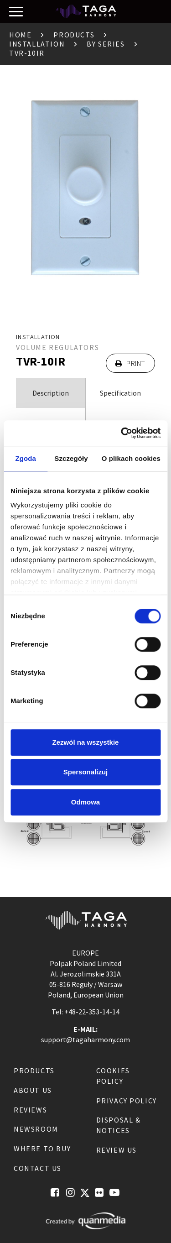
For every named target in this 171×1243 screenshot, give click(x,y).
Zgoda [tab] (25, 458)
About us (33, 1090)
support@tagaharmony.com (85, 1039)
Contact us (38, 1168)
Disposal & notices (118, 1125)
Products (73, 34)
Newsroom (36, 1128)
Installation (37, 43)
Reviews (30, 1109)
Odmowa (85, 802)
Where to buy (42, 1148)
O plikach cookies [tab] (131, 458)
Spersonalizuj (85, 772)
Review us (116, 1149)
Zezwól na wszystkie (85, 742)
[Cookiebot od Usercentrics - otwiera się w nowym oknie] (122, 433)
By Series (105, 43)
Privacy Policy (126, 1100)
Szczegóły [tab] (71, 458)
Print (130, 363)
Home (20, 34)
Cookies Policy (113, 1076)
